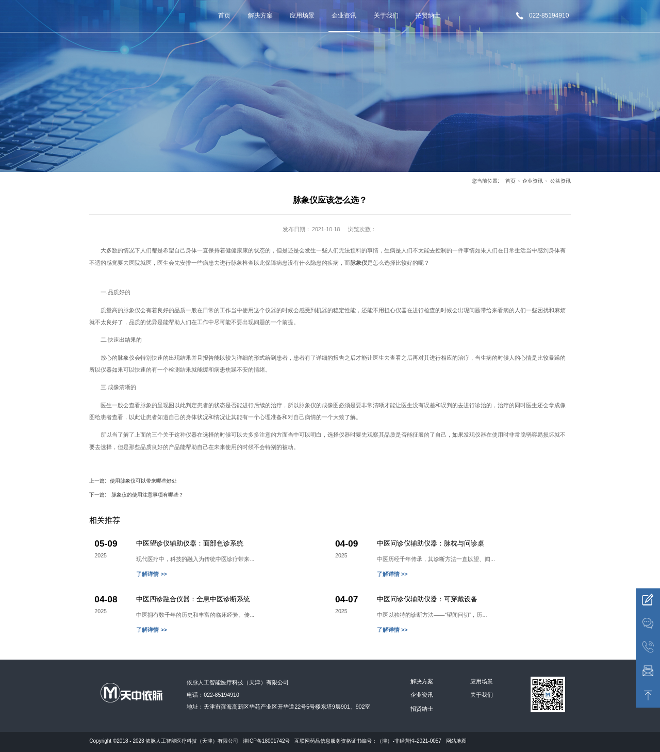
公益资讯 (560, 181)
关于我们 (386, 15)
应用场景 (302, 15)
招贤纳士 (428, 15)
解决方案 (260, 15)
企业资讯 (344, 15)
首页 (224, 15)
